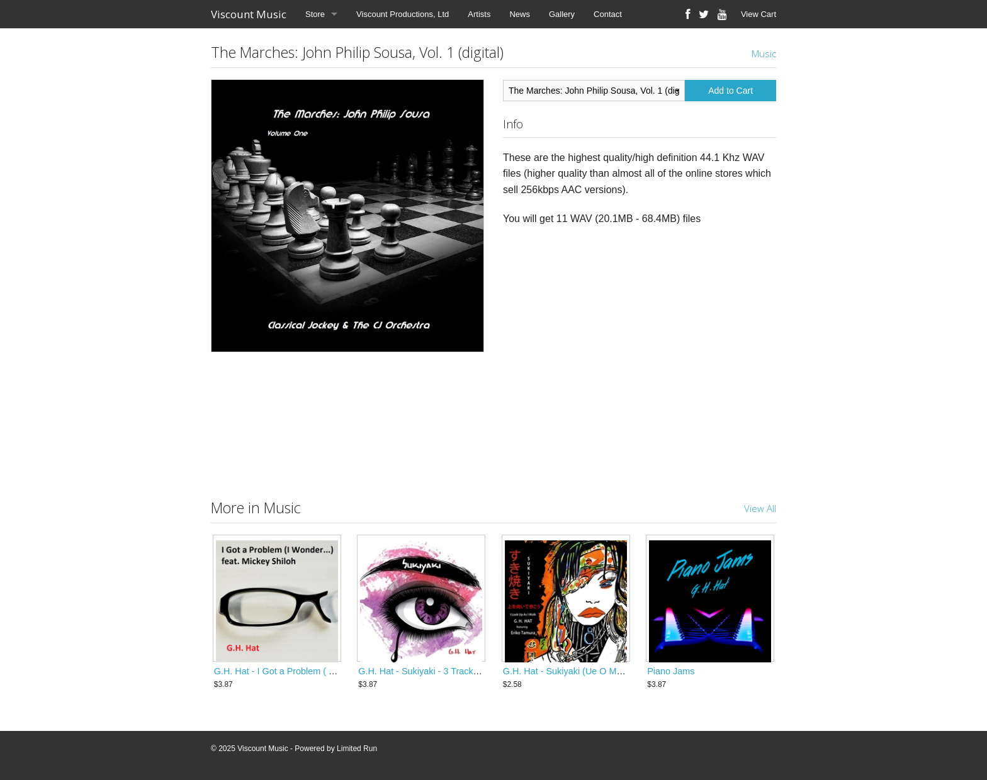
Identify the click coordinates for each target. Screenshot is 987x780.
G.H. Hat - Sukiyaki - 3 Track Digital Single (443, 671)
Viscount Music (248, 14)
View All (760, 508)
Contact (608, 14)
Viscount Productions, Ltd (402, 14)
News (519, 14)
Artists (479, 14)
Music (764, 53)
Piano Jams (670, 671)
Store (315, 14)
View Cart (758, 14)
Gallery (562, 14)
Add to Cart (730, 91)
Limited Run (357, 748)
